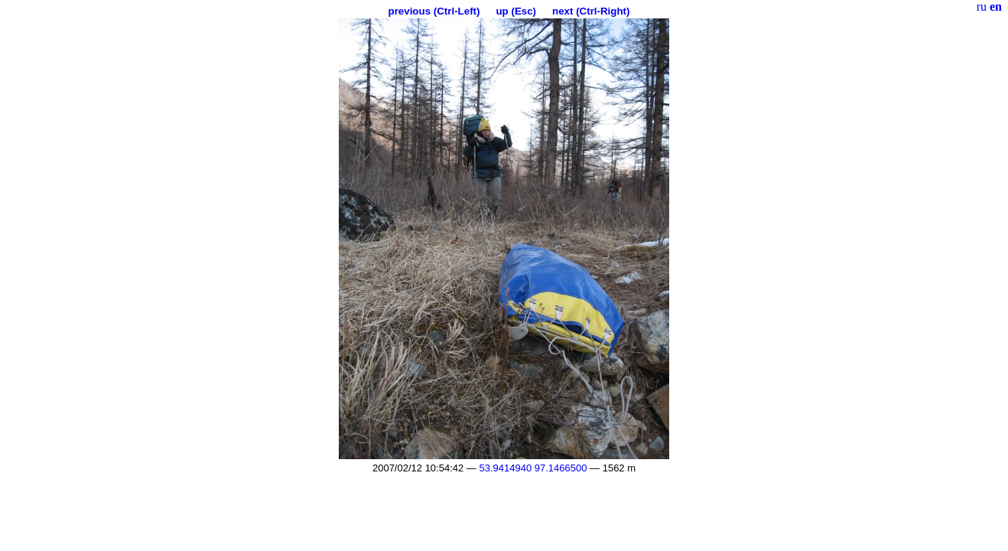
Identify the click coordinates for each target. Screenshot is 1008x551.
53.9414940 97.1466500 (533, 468)
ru (982, 6)
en (996, 6)
